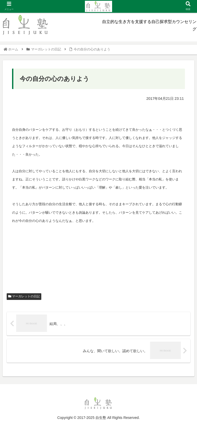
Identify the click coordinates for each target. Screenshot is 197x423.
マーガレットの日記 (24, 296)
